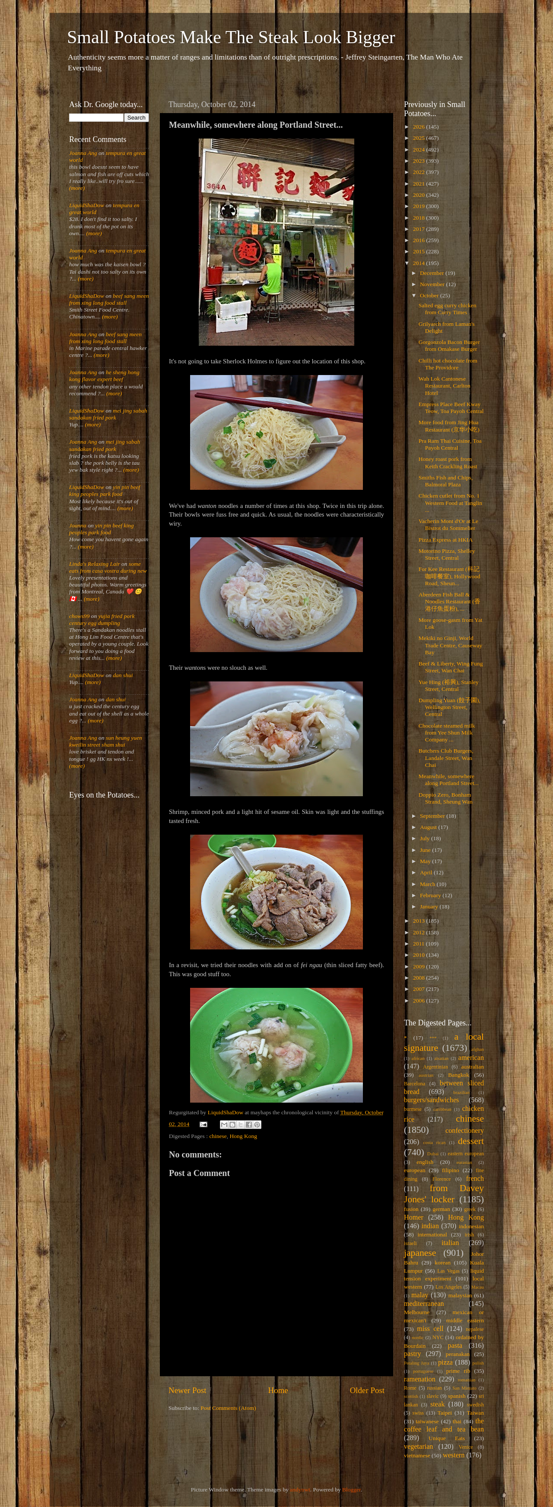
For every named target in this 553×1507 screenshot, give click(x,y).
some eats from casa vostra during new (108, 567)
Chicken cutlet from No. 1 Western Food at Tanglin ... (450, 502)
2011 (419, 943)
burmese (413, 1109)
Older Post (367, 1390)
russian (434, 1388)
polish (478, 1362)
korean (443, 1262)
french (475, 1178)
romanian (467, 1379)
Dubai (433, 1153)
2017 (419, 229)
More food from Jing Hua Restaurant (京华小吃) (449, 425)
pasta (455, 1345)
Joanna (77, 525)
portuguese (423, 1371)
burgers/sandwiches (431, 1100)
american (471, 1058)
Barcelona (414, 1084)
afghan (477, 1049)
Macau (477, 1286)
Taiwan (475, 1412)
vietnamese (417, 1455)
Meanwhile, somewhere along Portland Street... (449, 779)
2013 (419, 920)
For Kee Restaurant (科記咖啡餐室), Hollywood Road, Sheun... (449, 576)
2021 (419, 183)
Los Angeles (448, 1287)
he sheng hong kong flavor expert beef (104, 375)
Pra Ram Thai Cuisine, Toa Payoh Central (450, 444)
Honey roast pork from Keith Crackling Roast (448, 462)
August (429, 827)
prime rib (458, 1371)
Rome (410, 1388)
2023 (419, 161)
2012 (419, 932)
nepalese (475, 1329)
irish (469, 1235)
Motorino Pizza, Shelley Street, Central (447, 554)
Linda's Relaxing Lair (94, 564)
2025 (419, 138)
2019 (419, 206)
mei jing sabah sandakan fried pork (108, 414)
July (425, 838)
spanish (457, 1396)
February (431, 895)
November (433, 284)
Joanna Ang (83, 153)
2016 (419, 240)
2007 (419, 989)
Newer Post (187, 1390)
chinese (217, 1136)
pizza (445, 1362)
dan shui (123, 675)
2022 (419, 172)
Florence (441, 1179)
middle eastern (465, 1320)
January (429, 906)
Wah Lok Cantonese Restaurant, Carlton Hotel (444, 385)
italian (450, 1243)
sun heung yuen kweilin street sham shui (105, 741)
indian (430, 1226)
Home (278, 1390)
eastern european (466, 1154)
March (428, 884)
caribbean (442, 1109)
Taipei (445, 1412)
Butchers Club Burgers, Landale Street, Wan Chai (446, 757)
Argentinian (435, 1067)
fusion (411, 1209)
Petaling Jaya (416, 1362)
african (418, 1058)
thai (457, 1421)
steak (437, 1404)
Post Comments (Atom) (228, 1408)
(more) (77, 188)
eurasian (464, 1162)
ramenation (419, 1379)
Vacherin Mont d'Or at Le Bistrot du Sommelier (448, 524)
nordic (418, 1337)
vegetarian (418, 1446)
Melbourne (416, 1312)
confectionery (464, 1131)
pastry (412, 1354)
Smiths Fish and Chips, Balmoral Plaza (446, 481)
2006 (419, 1000)
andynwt (300, 1489)
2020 (419, 195)
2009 (419, 966)
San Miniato (464, 1387)
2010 (419, 955)
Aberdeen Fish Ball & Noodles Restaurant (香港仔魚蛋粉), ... (449, 601)
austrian (426, 1075)
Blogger (351, 1489)
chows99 (79, 616)
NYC (438, 1337)
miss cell (430, 1329)
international (432, 1234)
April (427, 872)
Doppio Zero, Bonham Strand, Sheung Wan (446, 798)
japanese (420, 1253)
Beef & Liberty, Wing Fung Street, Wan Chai (451, 667)
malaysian (460, 1295)
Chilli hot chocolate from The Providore (448, 364)
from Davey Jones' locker (444, 1193)
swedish (475, 1405)
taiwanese (427, 1421)
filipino (450, 1170)
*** (432, 1037)
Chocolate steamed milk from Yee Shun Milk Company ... (447, 732)
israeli (410, 1243)
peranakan (458, 1354)
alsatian (441, 1058)
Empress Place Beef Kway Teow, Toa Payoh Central (451, 407)
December (432, 273)
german (441, 1209)
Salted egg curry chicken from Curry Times (448, 308)
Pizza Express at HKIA (446, 539)
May (426, 861)
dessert (471, 1141)
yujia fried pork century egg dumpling (102, 619)
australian (472, 1066)
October (430, 295)
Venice (466, 1447)
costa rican (434, 1142)
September (433, 816)
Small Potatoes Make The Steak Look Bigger (231, 37)
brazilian (461, 1092)
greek (470, 1209)
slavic (432, 1396)
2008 (419, 977)
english (424, 1162)
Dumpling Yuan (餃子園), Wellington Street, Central (449, 707)
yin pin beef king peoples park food (104, 490)
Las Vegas (448, 1271)
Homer (413, 1217)
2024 (419, 149)
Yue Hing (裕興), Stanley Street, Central (449, 685)
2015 (419, 251)
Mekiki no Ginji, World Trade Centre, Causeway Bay (451, 645)
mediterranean (424, 1304)
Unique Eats (447, 1438)
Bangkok (458, 1075)
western (453, 1455)
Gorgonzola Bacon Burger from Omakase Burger (449, 345)
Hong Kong (243, 1136)
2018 (419, 217)
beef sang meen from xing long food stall (109, 299)
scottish (411, 1396)
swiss (418, 1413)
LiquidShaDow (86, 205)
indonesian (471, 1226)
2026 (419, 126)
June (426, 850)
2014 (419, 263)
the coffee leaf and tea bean (444, 1425)
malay (420, 1295)
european (414, 1170)
